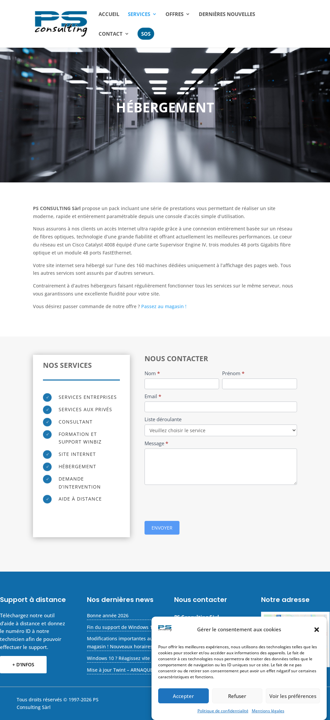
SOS (146, 33)
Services (139, 14)
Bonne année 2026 (108, 615)
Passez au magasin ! (163, 306)
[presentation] (195, 501)
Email (153, 396)
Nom (152, 373)
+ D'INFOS (23, 664)
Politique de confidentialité (222, 711)
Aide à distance (80, 499)
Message (156, 443)
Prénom (233, 373)
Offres (174, 14)
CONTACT (111, 34)
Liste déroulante (163, 419)
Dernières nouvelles (227, 14)
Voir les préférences (292, 696)
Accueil (109, 14)
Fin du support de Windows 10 (121, 627)
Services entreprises (88, 397)
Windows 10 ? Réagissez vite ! (120, 658)
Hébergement (77, 466)
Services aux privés (85, 409)
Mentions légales (268, 711)
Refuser (237, 696)
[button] (316, 629)
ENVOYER (162, 528)
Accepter (183, 696)
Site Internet (77, 454)
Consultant (76, 422)
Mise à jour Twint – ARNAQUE (120, 670)
